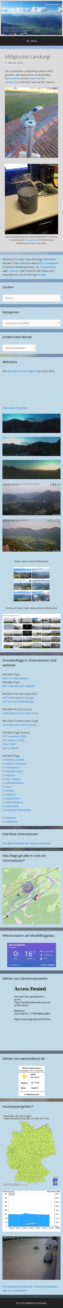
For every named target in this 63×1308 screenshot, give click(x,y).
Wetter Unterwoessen (31, 1068)
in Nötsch (8, 790)
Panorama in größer (15, 408)
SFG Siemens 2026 (13, 740)
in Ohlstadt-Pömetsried (16, 810)
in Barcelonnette (12, 771)
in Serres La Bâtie (13, 759)
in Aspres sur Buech (14, 763)
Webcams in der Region (22, 371)
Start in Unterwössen (15, 678)
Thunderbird (48, 267)
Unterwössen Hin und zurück (20, 713)
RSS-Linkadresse (48, 263)
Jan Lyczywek (10, 748)
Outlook (14, 271)
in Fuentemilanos (12, 783)
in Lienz (7, 787)
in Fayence (8, 775)
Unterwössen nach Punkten (19, 725)
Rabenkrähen (12, 78)
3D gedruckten (33, 239)
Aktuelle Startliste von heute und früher (26, 843)
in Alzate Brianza (12, 802)
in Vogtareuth (11, 798)
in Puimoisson (11, 767)
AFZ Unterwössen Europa (18, 697)
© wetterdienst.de (31, 1094)
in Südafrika (9, 821)
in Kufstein (9, 794)
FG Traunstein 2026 (14, 736)
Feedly (42, 275)
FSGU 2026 (8, 744)
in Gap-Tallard (11, 779)
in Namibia (9, 818)
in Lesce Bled (10, 806)
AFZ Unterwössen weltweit (18, 686)
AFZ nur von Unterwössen (18, 701)
